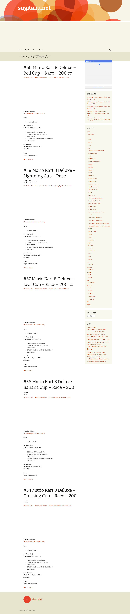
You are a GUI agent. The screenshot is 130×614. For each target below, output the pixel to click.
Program (89, 272)
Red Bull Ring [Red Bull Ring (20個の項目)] (100, 354)
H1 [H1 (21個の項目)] (107, 339)
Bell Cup (56, 77)
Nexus (90, 259)
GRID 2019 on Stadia (93, 189)
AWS (89, 288)
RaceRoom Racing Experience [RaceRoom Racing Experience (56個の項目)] (96, 352)
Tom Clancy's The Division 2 (95, 220)
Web (88, 280)
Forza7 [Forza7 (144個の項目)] (94, 336)
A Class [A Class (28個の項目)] (90, 327)
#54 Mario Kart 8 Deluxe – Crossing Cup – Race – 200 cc (50, 496)
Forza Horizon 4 (92, 178)
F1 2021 (90, 173)
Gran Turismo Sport (93, 187)
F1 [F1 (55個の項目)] (99, 334)
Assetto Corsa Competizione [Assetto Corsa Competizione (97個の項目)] (96, 329)
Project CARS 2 (92, 206)
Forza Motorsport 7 (93, 184)
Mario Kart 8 (43, 77)
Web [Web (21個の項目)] (87, 361)
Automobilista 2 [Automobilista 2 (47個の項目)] (91, 332)
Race (67, 77)
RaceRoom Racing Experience (96, 212)
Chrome (90, 248)
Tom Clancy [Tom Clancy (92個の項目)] (99, 359)
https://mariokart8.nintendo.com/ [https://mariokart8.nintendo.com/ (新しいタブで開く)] (34, 113)
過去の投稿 (32, 599)
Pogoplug (91, 299)
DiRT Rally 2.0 (91, 159)
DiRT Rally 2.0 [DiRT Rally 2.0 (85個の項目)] (99, 332)
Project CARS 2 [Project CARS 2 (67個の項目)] (91, 346)
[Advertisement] (65, 34)
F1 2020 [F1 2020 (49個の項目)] (103, 334)
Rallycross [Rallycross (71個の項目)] (90, 354)
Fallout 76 (91, 175)
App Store (91, 134)
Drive (89, 253)
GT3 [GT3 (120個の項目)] (94, 339)
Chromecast (91, 251)
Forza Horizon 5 (92, 181)
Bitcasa (90, 290)
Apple (88, 132)
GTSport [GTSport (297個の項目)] (102, 339)
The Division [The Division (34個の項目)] (100, 357)
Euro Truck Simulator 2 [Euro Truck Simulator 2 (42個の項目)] (93, 334)
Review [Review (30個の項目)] (104, 354)
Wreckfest (91, 240)
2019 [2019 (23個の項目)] (88, 327)
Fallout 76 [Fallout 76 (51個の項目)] (89, 336)
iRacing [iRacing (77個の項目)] (89, 342)
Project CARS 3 (92, 209)
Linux (88, 262)
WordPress (91, 282)
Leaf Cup (56, 289)
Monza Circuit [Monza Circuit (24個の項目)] (101, 342)
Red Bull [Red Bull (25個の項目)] (95, 354)
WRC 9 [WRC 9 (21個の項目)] (98, 361)
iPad (89, 139)
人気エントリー (90, 61)
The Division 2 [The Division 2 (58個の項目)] (91, 359)
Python (90, 277)
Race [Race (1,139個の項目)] (89, 349)
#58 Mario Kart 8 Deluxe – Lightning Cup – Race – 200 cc (49, 176)
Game (38, 77)
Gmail (89, 256)
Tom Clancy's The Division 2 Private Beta (99, 226)
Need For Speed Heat (94, 203)
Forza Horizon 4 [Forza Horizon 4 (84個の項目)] (103, 336)
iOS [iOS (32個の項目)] (109, 339)
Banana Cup (57, 397)
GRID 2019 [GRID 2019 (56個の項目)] (90, 339)
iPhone (90, 142)
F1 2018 (90, 164)
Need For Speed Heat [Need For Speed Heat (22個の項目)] (94, 344)
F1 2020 (90, 170)
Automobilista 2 (92, 153)
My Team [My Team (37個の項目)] (107, 342)
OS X (89, 145)
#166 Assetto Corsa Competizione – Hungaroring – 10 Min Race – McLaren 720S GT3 (98, 113)
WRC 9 (90, 237)
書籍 (88, 302)
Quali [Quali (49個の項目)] (105, 346)
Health (27, 50)
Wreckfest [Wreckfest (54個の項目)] (103, 361)
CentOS (90, 264)
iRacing (90, 192)
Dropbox (90, 293)
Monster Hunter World (94, 201)
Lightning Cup (57, 186)
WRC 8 (90, 234)
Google (89, 243)
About (41, 50)
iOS (89, 137)
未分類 (88, 304)
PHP (89, 274)
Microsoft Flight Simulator (95, 198)
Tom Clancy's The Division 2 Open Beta (98, 223)
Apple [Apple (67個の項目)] (94, 327)
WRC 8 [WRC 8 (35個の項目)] (95, 361)
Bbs (34, 50)
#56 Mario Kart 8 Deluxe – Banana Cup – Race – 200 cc (49, 387)
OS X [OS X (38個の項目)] (99, 344)
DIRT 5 (90, 156)
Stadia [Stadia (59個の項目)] (88, 357)
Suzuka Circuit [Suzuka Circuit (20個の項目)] (94, 356)
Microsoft (89, 267)
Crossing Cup (57, 506)
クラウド (89, 285)
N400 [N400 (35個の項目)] (88, 344)
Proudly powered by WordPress (26, 610)
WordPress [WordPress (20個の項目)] (91, 361)
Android (90, 245)
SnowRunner (91, 215)
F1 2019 (90, 167)
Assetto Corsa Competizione (96, 150)
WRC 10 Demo (92, 231)
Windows (90, 269)
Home (19, 50)
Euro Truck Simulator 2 (94, 161)
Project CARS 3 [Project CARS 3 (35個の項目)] (99, 346)
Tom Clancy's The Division (95, 217)
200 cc (51, 77)
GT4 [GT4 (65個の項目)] (97, 339)
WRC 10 (90, 229)
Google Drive (92, 296)
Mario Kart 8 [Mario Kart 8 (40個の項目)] (95, 342)
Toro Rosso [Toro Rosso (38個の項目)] (106, 359)
